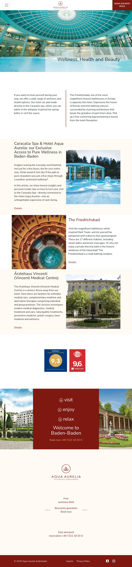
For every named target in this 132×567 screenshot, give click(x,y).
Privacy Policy (83, 561)
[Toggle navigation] (6, 5)
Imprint (69, 561)
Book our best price (122, 5)
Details (18, 208)
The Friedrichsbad (84, 219)
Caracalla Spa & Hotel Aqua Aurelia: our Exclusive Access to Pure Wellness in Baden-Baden (39, 150)
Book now (66, 511)
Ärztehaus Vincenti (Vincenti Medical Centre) (36, 275)
